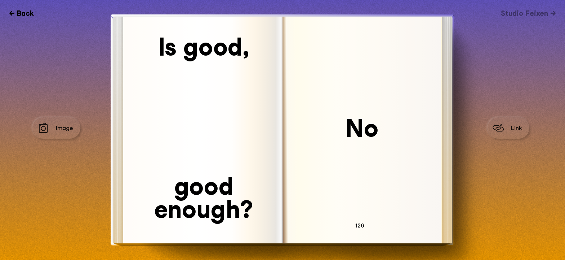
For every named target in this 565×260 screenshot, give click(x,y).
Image (64, 128)
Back (25, 13)
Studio (524, 13)
